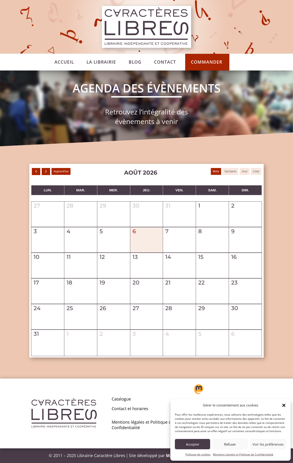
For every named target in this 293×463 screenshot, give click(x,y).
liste (255, 171)
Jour (244, 171)
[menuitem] (64, 62)
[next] (46, 171)
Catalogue (121, 399)
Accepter (192, 444)
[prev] (36, 171)
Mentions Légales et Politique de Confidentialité (243, 454)
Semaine (228, 171)
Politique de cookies (198, 454)
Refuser (230, 444)
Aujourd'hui (62, 171)
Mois (213, 171)
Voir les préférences (268, 444)
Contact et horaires (130, 408)
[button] (284, 405)
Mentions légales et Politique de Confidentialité (143, 424)
